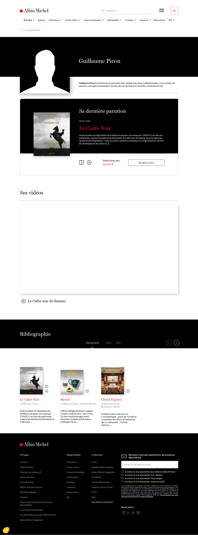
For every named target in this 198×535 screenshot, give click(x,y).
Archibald (96, 477)
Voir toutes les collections (102, 502)
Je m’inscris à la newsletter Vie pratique (143, 478)
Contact (24, 462)
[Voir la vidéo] (46, 391)
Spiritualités (72, 477)
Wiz (94, 497)
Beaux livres (85, 121)
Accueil (23, 30)
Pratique (71, 482)
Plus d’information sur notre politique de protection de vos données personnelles (149, 495)
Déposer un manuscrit (30, 472)
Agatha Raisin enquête (102, 467)
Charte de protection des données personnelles (36, 503)
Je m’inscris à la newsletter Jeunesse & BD (144, 481)
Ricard (65, 399)
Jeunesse (71, 487)
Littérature (72, 462)
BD (68, 497)
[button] (6, 530)
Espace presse (27, 482)
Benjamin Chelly (110, 406)
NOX (94, 492)
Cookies (24, 497)
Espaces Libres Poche (102, 487)
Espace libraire (27, 477)
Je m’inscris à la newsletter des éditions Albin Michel (149, 471)
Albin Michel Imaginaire (31, 520)
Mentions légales (28, 492)
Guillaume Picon (29, 403)
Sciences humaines (76, 472)
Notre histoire (27, 467)
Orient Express (111, 399)
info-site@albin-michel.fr (144, 493)
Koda (94, 462)
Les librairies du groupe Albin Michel (38, 514)
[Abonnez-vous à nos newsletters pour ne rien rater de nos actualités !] (160, 10)
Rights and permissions (31, 487)
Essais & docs (73, 467)
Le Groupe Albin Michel (31, 509)
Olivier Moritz (88, 403)
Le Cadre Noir (95, 128)
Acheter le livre (146, 162)
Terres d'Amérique (100, 482)
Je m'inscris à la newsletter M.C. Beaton (143, 475)
